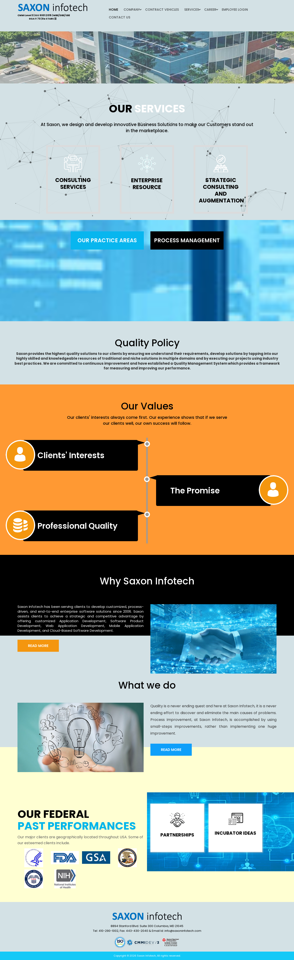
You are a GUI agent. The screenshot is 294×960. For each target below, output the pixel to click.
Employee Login (235, 9)
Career (210, 9)
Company (132, 9)
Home (113, 9)
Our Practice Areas (107, 240)
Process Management (187, 240)
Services (191, 9)
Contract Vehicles (162, 9)
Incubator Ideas (235, 833)
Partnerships (177, 835)
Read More (38, 645)
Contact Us (119, 17)
